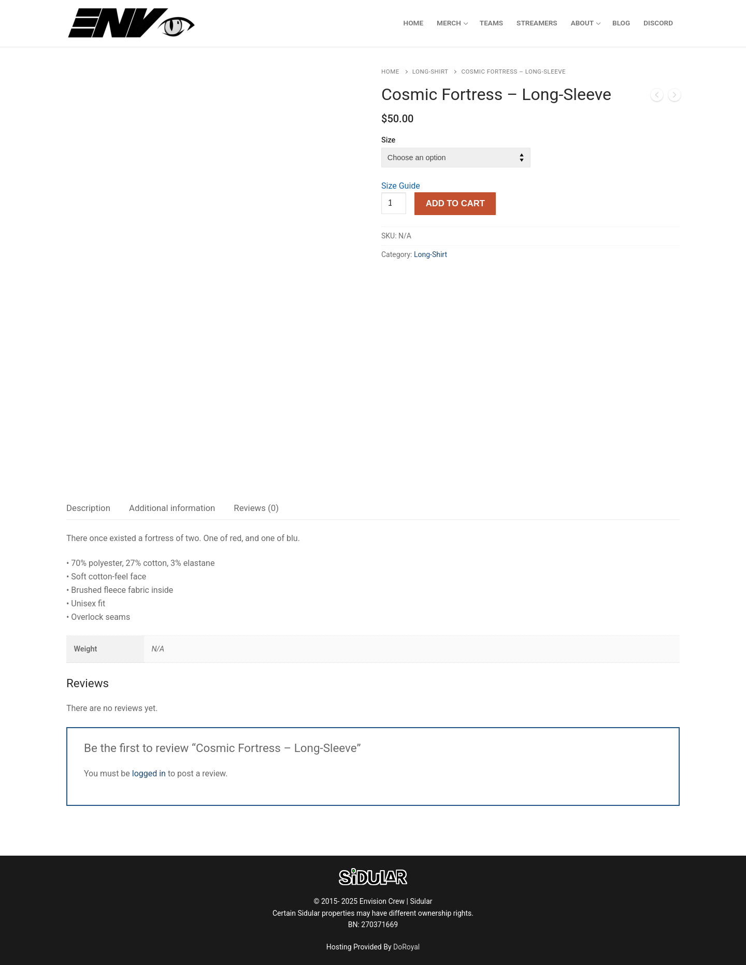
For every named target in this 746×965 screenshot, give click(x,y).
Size (388, 140)
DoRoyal (406, 947)
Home (390, 71)
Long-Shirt (430, 71)
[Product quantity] (393, 203)
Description (88, 508)
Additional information (172, 508)
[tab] (88, 508)
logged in (149, 773)
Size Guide (400, 186)
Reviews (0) (256, 508)
